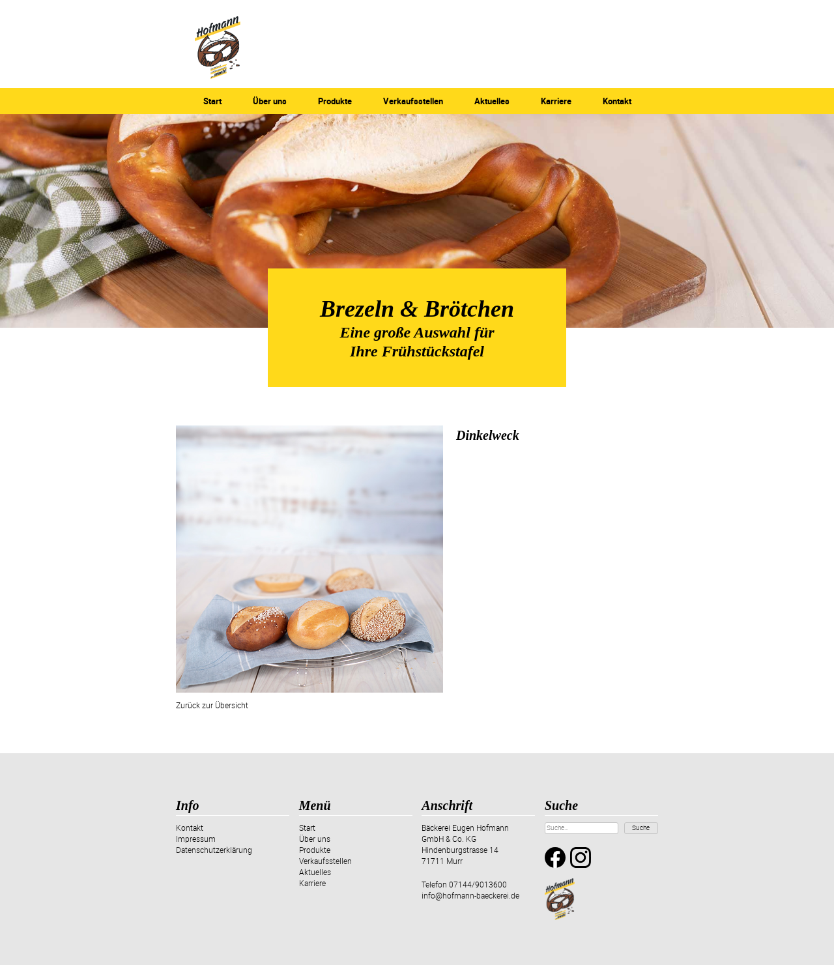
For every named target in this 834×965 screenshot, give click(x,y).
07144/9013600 (478, 884)
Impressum (196, 838)
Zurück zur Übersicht (212, 705)
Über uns (270, 101)
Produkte (335, 101)
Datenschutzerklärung (214, 849)
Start (212, 101)
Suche (641, 827)
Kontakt (617, 101)
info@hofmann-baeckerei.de (470, 895)
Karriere (556, 101)
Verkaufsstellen (413, 101)
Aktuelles (492, 101)
